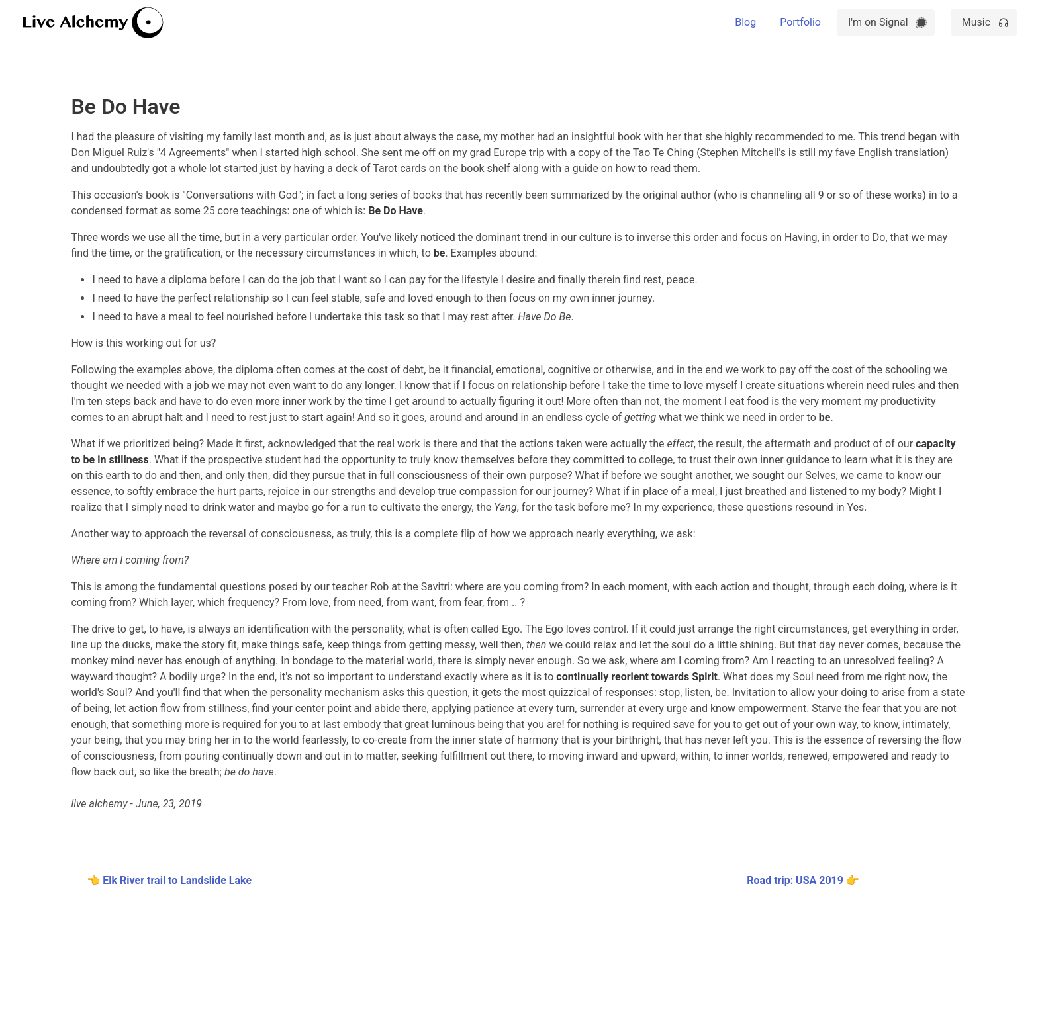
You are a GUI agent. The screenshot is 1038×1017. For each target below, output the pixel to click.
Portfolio (800, 22)
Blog (745, 22)
